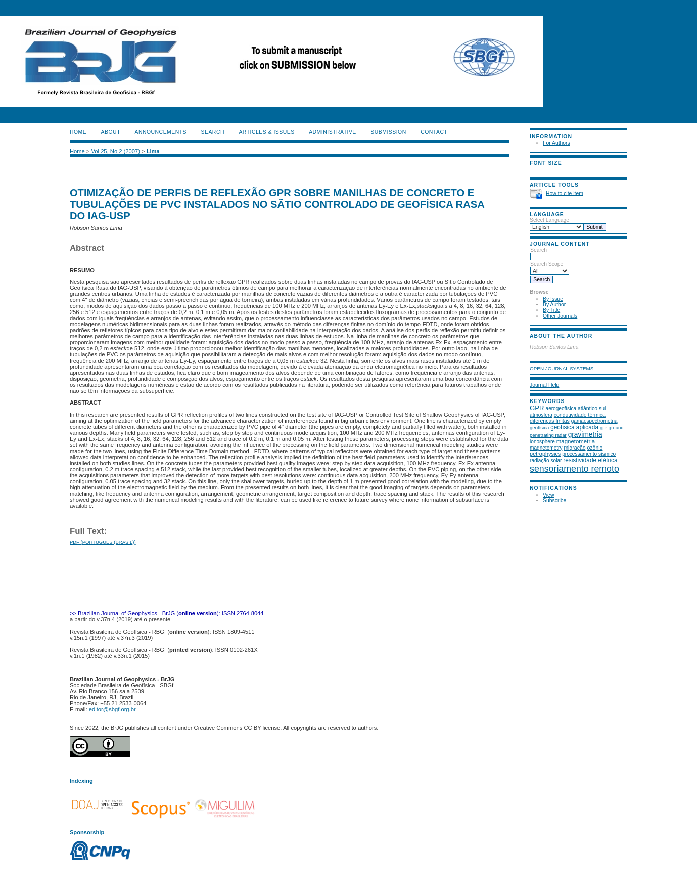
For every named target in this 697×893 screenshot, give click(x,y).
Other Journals (560, 316)
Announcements (160, 132)
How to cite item (564, 193)
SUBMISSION (388, 132)
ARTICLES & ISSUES (266, 132)
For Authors (556, 143)
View (548, 495)
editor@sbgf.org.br (112, 709)
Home (78, 132)
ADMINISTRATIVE (332, 132)
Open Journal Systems (561, 368)
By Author (554, 304)
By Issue (553, 299)
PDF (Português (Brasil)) (103, 542)
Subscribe (554, 500)
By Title (551, 310)
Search (556, 253)
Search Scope (549, 267)
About (110, 132)
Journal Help (544, 385)
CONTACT (434, 132)
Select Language (549, 220)
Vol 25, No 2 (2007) (115, 151)
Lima (153, 151)
